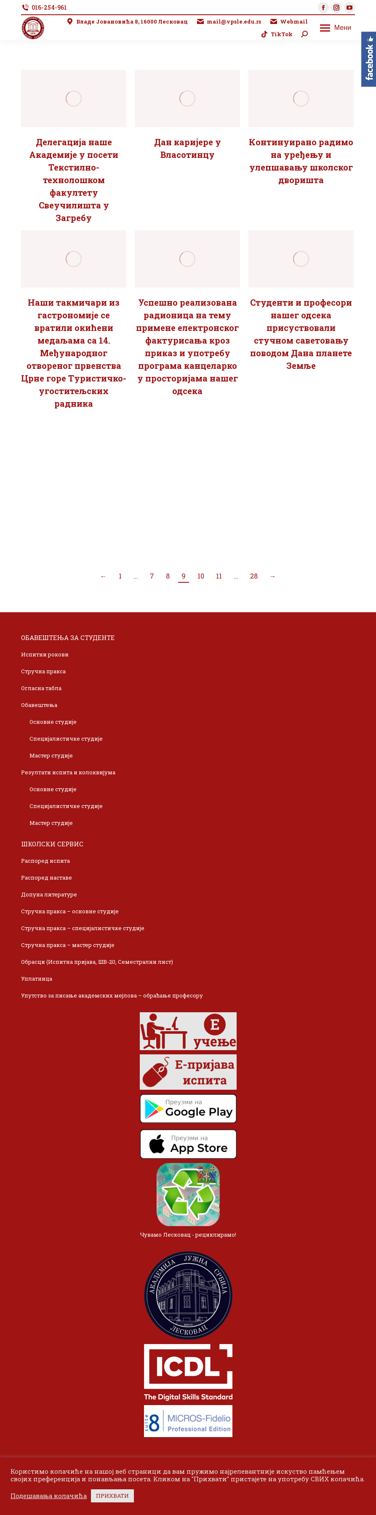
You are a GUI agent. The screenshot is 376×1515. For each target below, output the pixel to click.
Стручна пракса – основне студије (70, 911)
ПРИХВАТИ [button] (112, 1495)
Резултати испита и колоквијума (68, 772)
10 (200, 575)
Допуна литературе (49, 894)
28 (254, 575)
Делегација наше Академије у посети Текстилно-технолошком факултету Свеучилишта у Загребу (73, 179)
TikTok (276, 34)
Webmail (288, 21)
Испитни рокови (45, 654)
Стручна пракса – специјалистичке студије (82, 928)
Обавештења (39, 705)
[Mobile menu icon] (335, 28)
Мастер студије (51, 755)
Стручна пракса (43, 671)
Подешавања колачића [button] (49, 1496)
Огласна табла (41, 688)
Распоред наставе (46, 877)
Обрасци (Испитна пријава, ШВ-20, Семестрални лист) (97, 962)
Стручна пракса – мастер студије (68, 945)
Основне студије (53, 721)
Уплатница (36, 978)
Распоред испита (45, 860)
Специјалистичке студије (66, 738)
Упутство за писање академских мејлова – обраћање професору (112, 995)
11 (219, 575)
